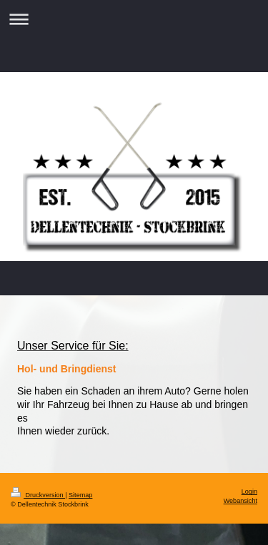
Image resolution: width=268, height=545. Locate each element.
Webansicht (240, 500)
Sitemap (80, 495)
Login (249, 491)
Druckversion (38, 495)
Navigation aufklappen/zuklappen (134, 19)
